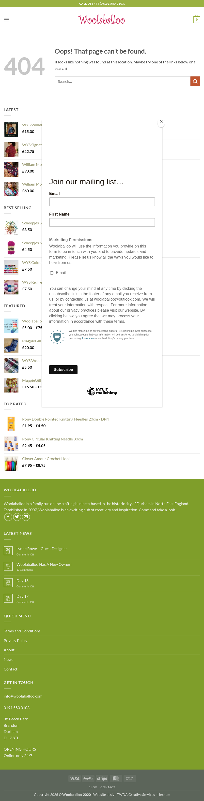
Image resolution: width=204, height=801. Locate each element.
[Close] (161, 122)
